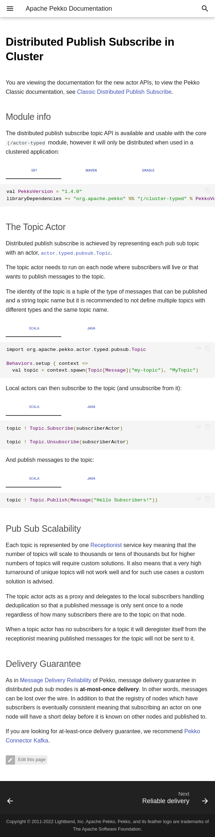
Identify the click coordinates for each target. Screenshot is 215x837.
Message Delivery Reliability (55, 680)
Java (91, 328)
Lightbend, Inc (69, 821)
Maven (91, 170)
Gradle (148, 170)
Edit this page (31, 759)
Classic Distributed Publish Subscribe (124, 92)
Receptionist (106, 545)
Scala (34, 328)
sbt (34, 170)
